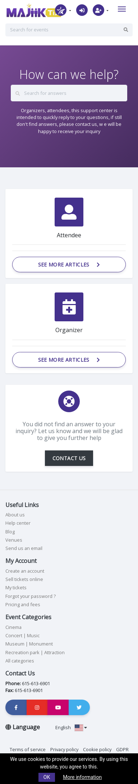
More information (82, 777)
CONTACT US (69, 458)
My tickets (16, 587)
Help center (18, 523)
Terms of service (28, 749)
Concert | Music (22, 635)
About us (15, 514)
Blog (10, 531)
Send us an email (23, 548)
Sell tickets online (24, 579)
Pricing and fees (22, 604)
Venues (13, 540)
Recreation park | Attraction (35, 652)
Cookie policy (97, 749)
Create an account (24, 571)
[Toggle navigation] (122, 9)
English (71, 727)
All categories (19, 660)
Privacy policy (64, 749)
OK (46, 777)
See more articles (69, 264)
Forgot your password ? (30, 596)
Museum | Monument (29, 643)
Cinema (13, 627)
